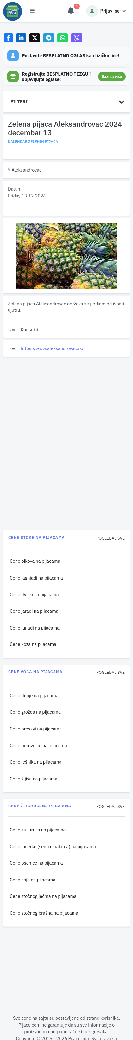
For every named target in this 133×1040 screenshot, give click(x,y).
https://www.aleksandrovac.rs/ (52, 348)
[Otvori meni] (32, 11)
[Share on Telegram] (48, 37)
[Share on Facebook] (8, 37)
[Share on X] (34, 37)
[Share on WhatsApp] (62, 37)
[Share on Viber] (76, 37)
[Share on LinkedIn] (21, 37)
